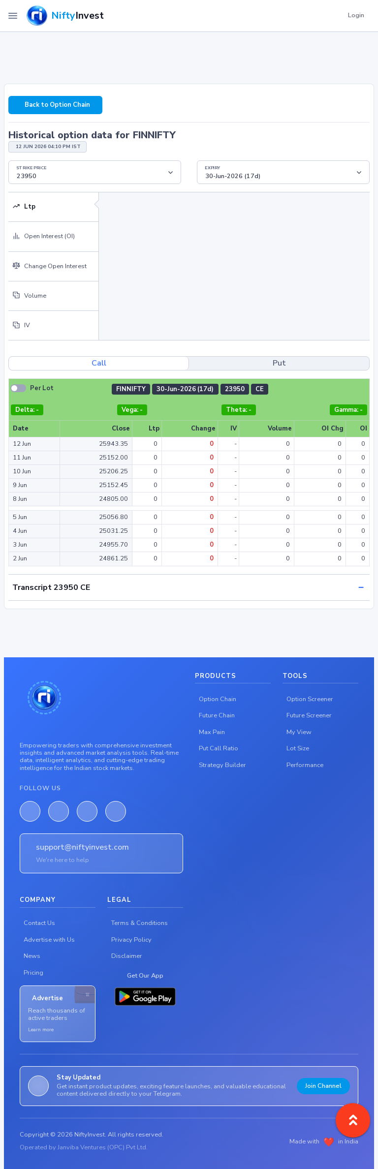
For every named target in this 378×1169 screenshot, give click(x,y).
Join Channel (323, 1085)
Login (356, 15)
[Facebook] (30, 811)
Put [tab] (279, 363)
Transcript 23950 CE (51, 587)
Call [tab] (99, 363)
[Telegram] (115, 811)
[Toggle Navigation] (13, 16)
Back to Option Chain (57, 104)
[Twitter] (87, 811)
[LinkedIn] (58, 811)
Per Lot (42, 388)
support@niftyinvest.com (82, 847)
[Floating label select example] (94, 172)
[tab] (53, 207)
